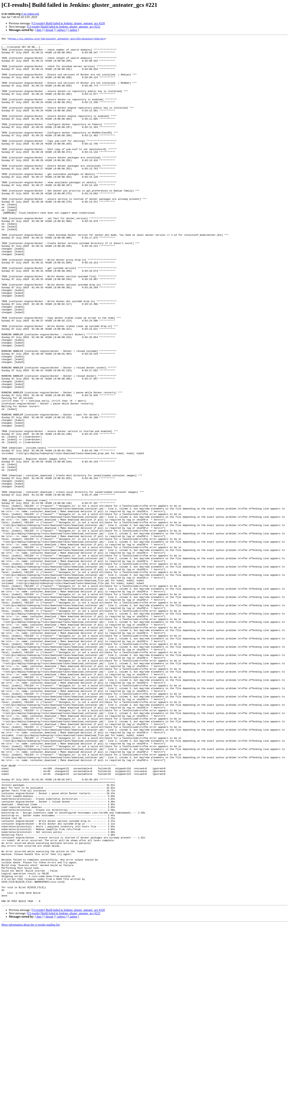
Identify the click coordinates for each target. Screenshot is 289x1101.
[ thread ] (49, 30)
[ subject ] (61, 30)
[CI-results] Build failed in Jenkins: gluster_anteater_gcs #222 (63, 26)
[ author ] (73, 30)
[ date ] (39, 30)
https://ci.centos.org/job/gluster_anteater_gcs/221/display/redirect (57, 39)
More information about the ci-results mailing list (30, 1097)
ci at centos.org (30, 13)
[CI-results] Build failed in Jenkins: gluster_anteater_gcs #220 (68, 23)
